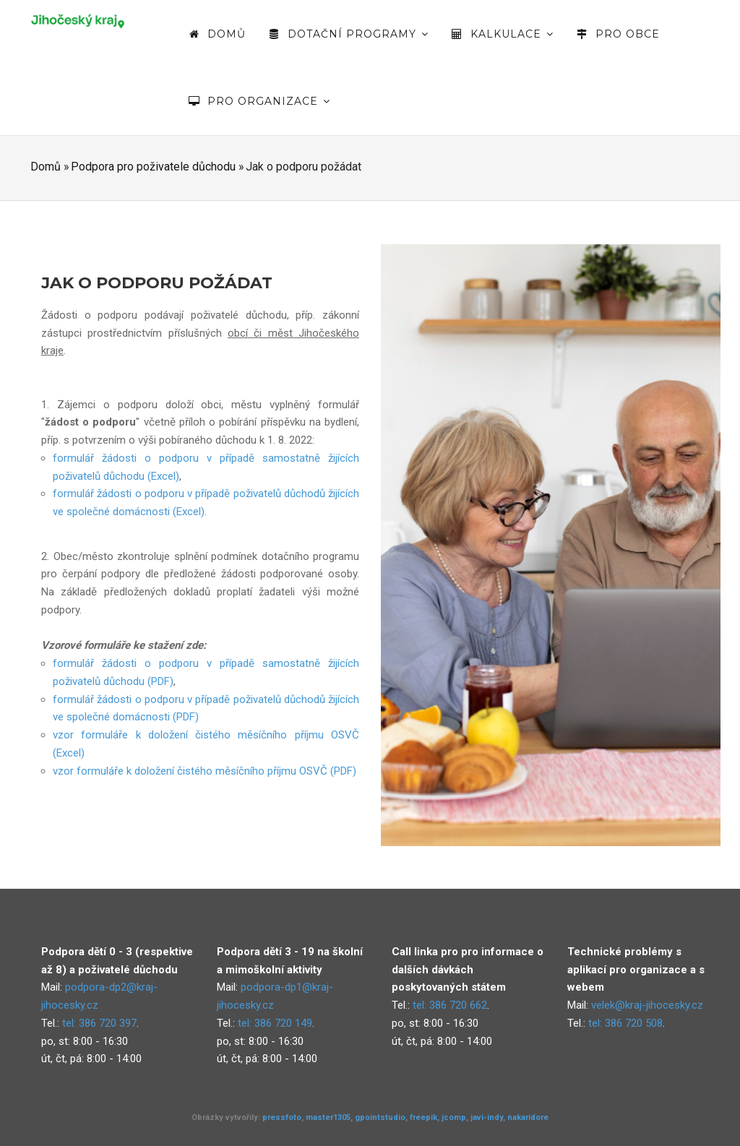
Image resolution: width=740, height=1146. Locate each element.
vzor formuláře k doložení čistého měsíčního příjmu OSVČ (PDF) (204, 770)
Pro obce (617, 33)
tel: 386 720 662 (450, 1005)
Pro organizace (258, 101)
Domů (216, 33)
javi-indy (486, 1117)
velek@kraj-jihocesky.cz (647, 1005)
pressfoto (281, 1117)
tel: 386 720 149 (275, 1023)
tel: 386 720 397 (99, 1023)
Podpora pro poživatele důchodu (153, 166)
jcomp (454, 1117)
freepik (423, 1117)
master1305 (328, 1117)
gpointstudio (380, 1117)
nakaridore (527, 1117)
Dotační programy (348, 33)
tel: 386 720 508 (625, 1023)
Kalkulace (502, 33)
